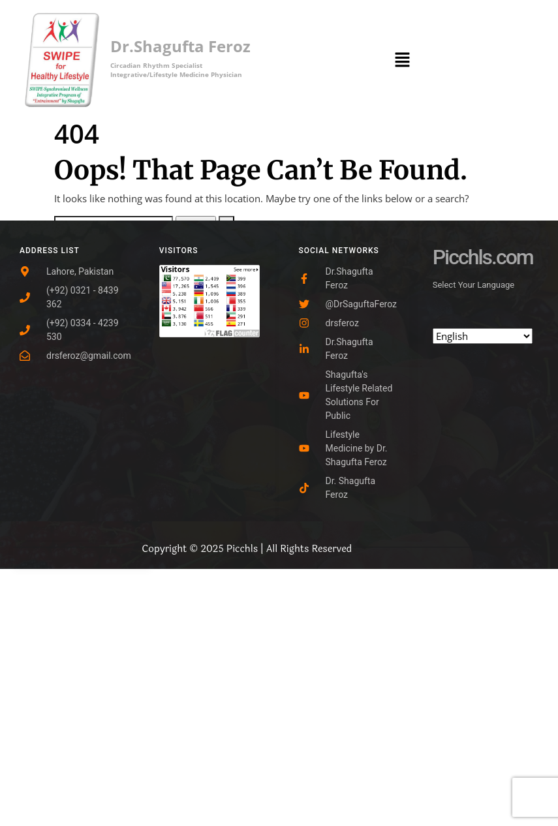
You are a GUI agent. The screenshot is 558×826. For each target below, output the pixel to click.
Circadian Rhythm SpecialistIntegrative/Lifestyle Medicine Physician (176, 70)
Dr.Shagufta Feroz (180, 46)
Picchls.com (483, 257)
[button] (403, 58)
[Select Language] (483, 336)
